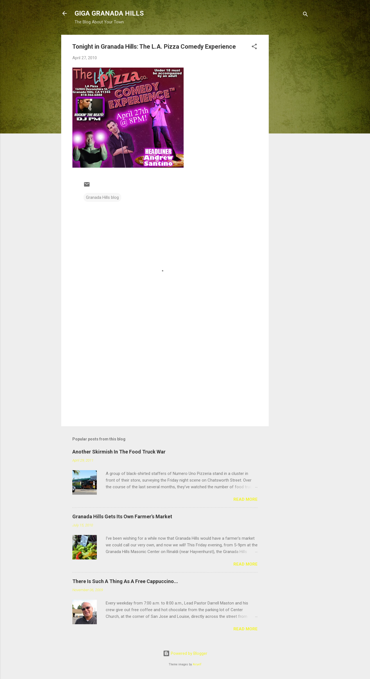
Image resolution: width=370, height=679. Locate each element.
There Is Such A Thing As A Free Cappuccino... (125, 581)
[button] (254, 47)
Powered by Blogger (185, 653)
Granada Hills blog (102, 197)
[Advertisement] (291, 118)
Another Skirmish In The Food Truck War (119, 452)
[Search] (305, 15)
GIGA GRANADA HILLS (109, 13)
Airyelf (197, 664)
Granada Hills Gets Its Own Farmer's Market (122, 516)
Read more (245, 499)
